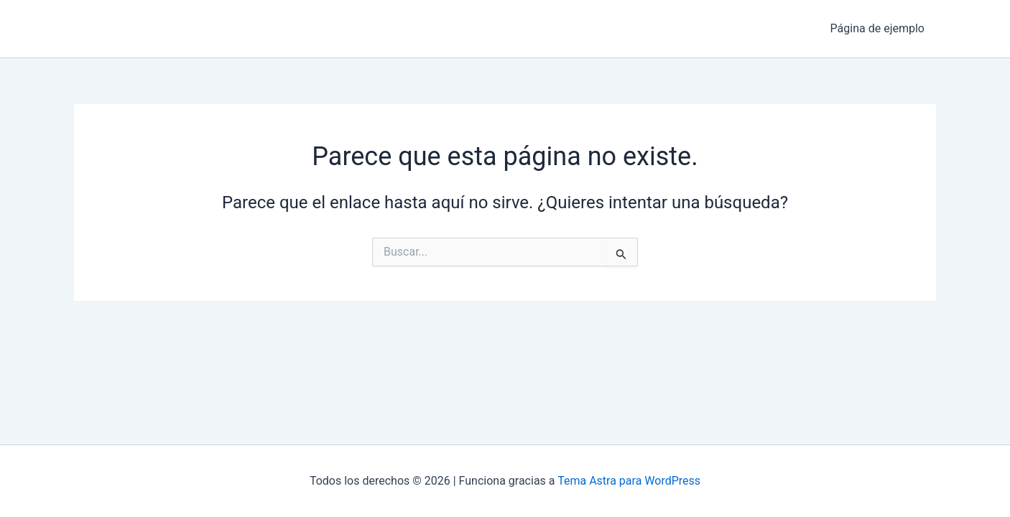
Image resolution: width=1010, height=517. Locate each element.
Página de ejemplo (877, 28)
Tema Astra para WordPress (628, 481)
